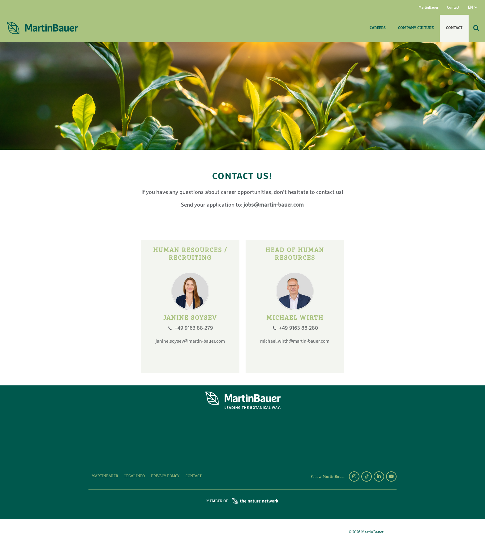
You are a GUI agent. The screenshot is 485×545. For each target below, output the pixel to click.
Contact (453, 8)
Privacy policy (165, 476)
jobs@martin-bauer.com (273, 205)
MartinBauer (428, 8)
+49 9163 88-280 (298, 328)
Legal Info (134, 476)
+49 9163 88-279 (193, 328)
